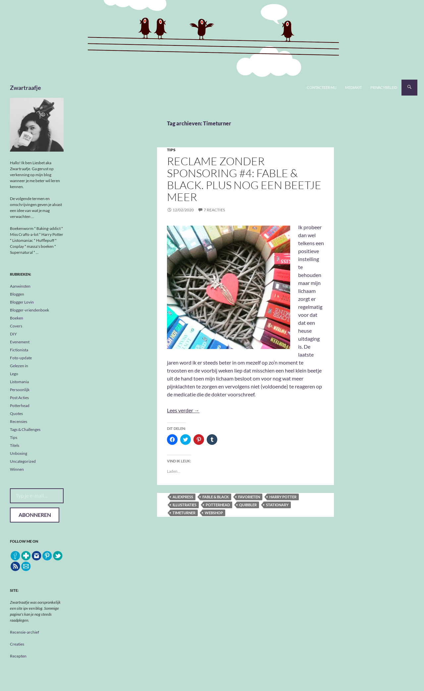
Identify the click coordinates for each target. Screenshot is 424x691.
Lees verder (183, 410)
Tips (171, 149)
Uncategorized (23, 461)
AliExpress (183, 497)
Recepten (18, 656)
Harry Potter (282, 497)
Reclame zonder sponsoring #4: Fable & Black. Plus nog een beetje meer (244, 179)
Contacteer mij (322, 87)
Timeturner (184, 513)
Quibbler (248, 505)
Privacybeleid (383, 87)
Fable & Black (215, 497)
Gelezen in (19, 365)
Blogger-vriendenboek (29, 310)
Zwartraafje (25, 87)
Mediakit (353, 87)
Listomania (19, 381)
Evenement (19, 341)
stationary (277, 505)
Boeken (16, 317)
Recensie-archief (24, 632)
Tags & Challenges (25, 429)
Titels (14, 445)
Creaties (17, 644)
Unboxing (18, 453)
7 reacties (214, 209)
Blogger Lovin (22, 302)
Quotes (16, 413)
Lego (14, 373)
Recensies (18, 421)
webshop (214, 513)
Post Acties (19, 397)
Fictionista (19, 349)
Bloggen (17, 294)
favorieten (249, 497)
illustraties (184, 505)
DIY (13, 333)
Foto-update (21, 357)
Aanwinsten (20, 286)
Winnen (17, 469)
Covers (16, 325)
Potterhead (218, 505)
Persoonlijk (19, 389)
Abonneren (35, 515)
